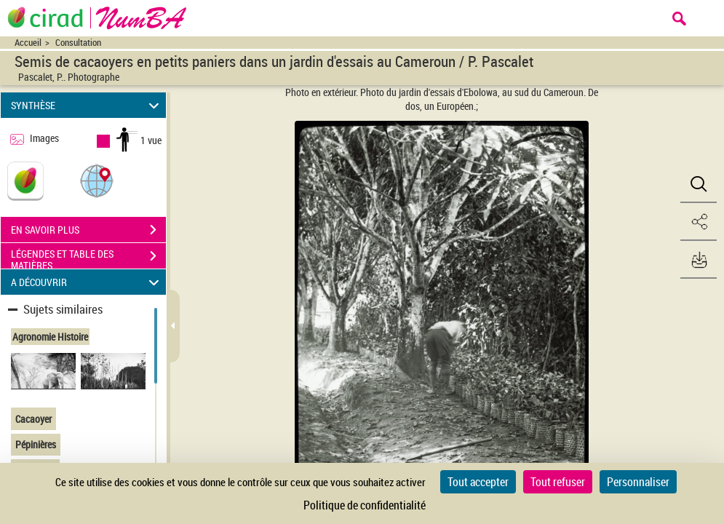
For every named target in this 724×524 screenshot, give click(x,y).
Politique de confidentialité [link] (364, 505)
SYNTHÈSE (87, 105)
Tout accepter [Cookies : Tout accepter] (478, 482)
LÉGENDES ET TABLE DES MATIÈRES (88, 257)
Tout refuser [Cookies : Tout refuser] (557, 482)
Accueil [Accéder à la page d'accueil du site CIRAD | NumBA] (28, 42)
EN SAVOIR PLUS (88, 230)
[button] (97, 180)
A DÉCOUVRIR (87, 282)
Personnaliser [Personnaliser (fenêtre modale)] (638, 482)
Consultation (78, 42)
